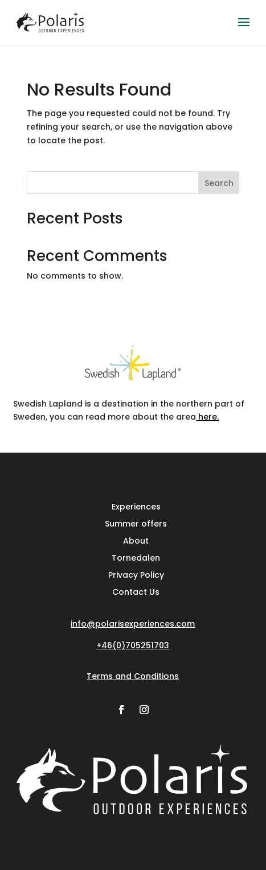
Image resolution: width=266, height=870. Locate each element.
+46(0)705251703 (132, 645)
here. (207, 416)
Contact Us (135, 591)
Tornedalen (136, 557)
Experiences (136, 506)
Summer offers (136, 523)
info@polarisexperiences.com (133, 623)
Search (219, 183)
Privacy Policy (136, 574)
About (136, 540)
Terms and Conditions (133, 676)
